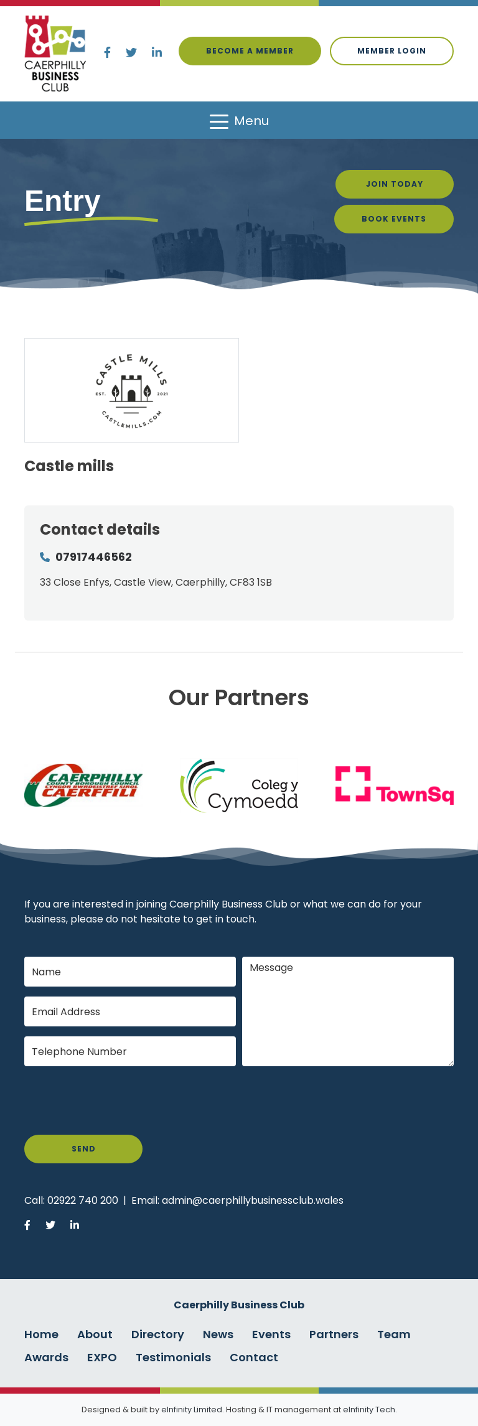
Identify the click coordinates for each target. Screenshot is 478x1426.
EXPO (102, 1357)
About (95, 1334)
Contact (254, 1357)
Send (84, 1148)
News (218, 1334)
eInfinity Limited (191, 1409)
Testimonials (173, 1357)
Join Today (394, 184)
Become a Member (250, 50)
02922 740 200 (82, 1200)
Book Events (394, 218)
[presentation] (118, 1100)
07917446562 (93, 557)
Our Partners (239, 697)
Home (41, 1334)
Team (394, 1334)
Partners (333, 1334)
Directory (157, 1334)
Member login (391, 50)
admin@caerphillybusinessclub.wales (253, 1200)
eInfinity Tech (369, 1409)
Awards (46, 1357)
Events (271, 1334)
